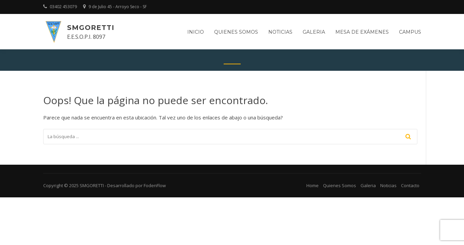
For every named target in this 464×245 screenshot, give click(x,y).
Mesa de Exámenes (362, 32)
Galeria (314, 32)
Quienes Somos (339, 185)
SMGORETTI (90, 27)
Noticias (280, 32)
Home (312, 185)
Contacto (410, 185)
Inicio (195, 32)
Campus (410, 32)
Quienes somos (236, 32)
